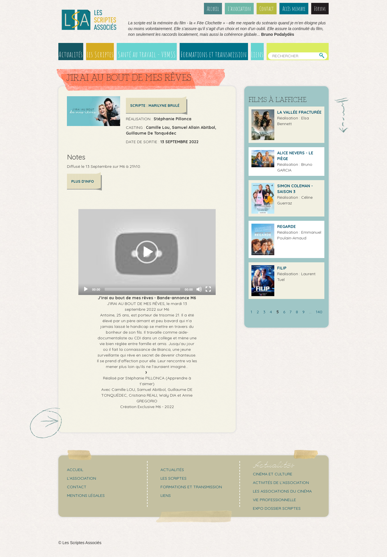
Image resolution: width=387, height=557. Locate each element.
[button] (147, 252)
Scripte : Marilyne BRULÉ (154, 105)
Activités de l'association (281, 482)
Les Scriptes (100, 54)
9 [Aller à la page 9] (303, 311)
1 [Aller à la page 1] (251, 311)
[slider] (142, 289)
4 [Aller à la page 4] (271, 311)
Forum (320, 8)
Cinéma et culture (272, 474)
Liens (257, 54)
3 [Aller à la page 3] (264, 311)
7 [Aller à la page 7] (290, 311)
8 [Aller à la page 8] (297, 311)
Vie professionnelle (274, 499)
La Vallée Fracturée (299, 112)
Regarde (286, 226)
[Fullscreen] (208, 289)
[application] (147, 252)
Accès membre (293, 8)
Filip (281, 268)
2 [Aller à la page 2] (258, 311)
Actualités (71, 54)
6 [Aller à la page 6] (284, 311)
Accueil (213, 8)
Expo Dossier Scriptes (277, 508)
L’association (239, 8)
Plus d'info (82, 181)
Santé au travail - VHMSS (147, 54)
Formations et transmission (214, 54)
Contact (266, 8)
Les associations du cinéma (282, 491)
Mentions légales (86, 495)
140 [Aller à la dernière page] (319, 311)
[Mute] (199, 289)
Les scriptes (173, 478)
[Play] (86, 289)
